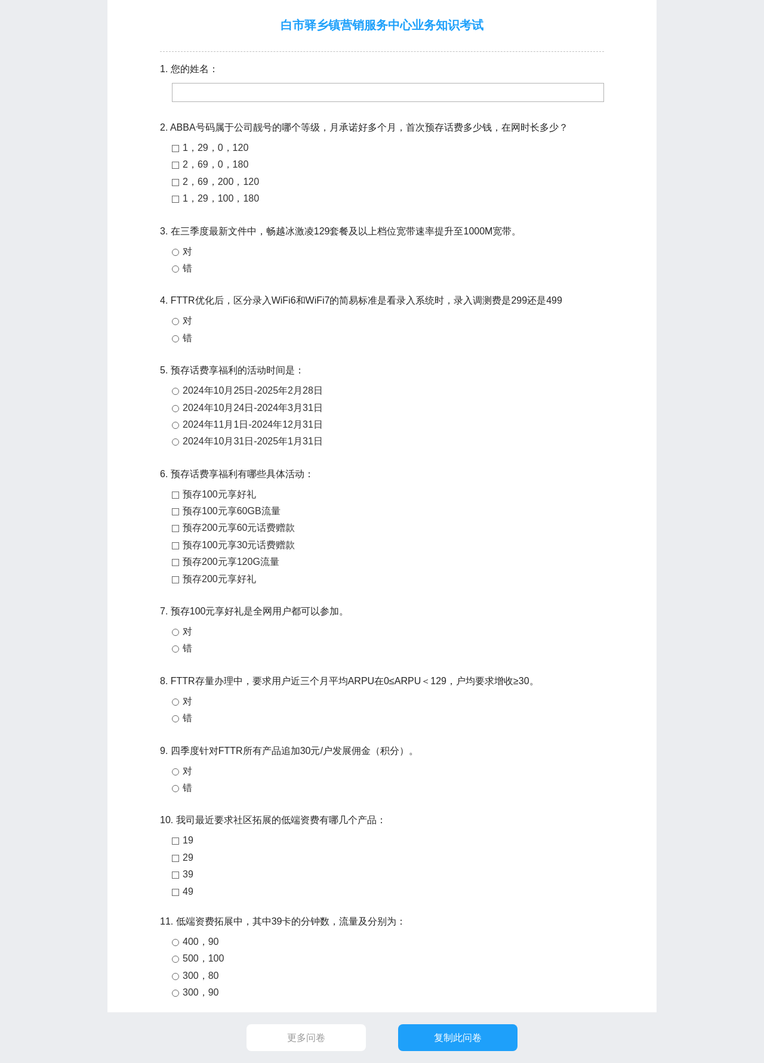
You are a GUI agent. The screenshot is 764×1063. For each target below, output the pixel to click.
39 (188, 874)
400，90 (201, 942)
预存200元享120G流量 (231, 562)
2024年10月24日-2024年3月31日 (253, 408)
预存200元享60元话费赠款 (239, 528)
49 (188, 891)
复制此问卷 (458, 1038)
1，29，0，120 (215, 148)
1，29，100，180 (221, 198)
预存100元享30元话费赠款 (239, 545)
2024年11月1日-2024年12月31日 (253, 424)
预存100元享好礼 (219, 494)
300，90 (201, 992)
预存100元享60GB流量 (232, 511)
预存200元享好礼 (219, 579)
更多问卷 (306, 1038)
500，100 (203, 958)
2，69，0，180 (215, 164)
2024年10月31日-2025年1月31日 (253, 441)
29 (188, 857)
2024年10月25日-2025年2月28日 (253, 390)
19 (188, 840)
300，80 (201, 976)
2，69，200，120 (221, 182)
